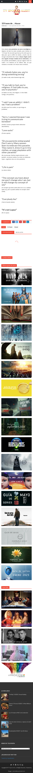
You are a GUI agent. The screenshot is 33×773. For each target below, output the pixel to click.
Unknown (4, 25)
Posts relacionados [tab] (8, 232)
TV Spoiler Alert (12, 767)
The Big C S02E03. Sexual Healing (17, 694)
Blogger (10, 771)
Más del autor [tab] (19, 232)
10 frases (9, 227)
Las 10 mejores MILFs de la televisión (18, 712)
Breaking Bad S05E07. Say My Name (18, 731)
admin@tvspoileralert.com (19, 771)
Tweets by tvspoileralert (7, 758)
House (16, 227)
